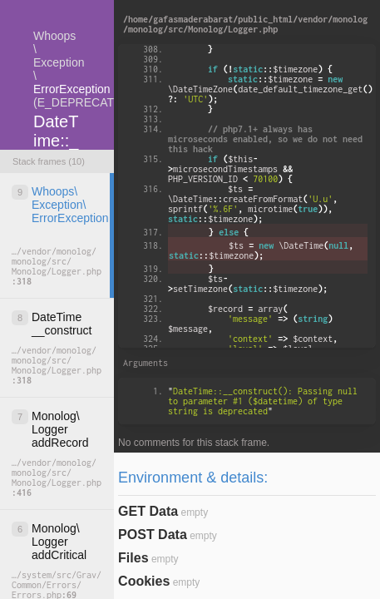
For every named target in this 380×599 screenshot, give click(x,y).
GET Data (148, 511)
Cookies (144, 581)
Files (133, 558)
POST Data (152, 534)
